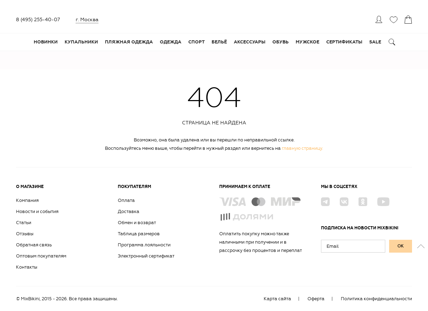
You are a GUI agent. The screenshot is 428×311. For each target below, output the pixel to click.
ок (400, 246)
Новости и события (37, 211)
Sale (375, 42)
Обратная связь (34, 244)
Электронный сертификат (146, 256)
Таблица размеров (139, 233)
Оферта (315, 298)
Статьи (23, 222)
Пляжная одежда (129, 42)
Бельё (219, 42)
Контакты (26, 267)
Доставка (128, 211)
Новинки (46, 42)
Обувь (280, 42)
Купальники (81, 42)
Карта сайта (277, 298)
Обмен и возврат (137, 222)
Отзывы (24, 233)
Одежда (170, 42)
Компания (27, 200)
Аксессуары (249, 42)
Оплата (126, 200)
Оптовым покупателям (41, 256)
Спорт (196, 42)
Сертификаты (344, 42)
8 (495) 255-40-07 (38, 20)
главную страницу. (302, 148)
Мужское (307, 42)
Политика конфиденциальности (376, 298)
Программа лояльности (144, 244)
